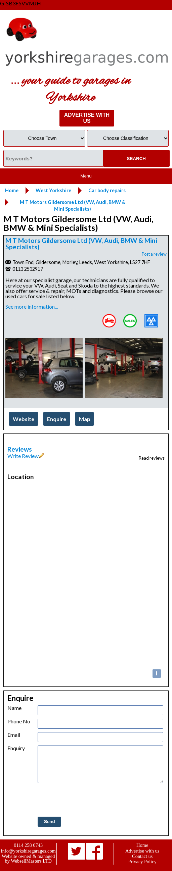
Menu (85, 175)
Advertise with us (142, 851)
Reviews (19, 449)
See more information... (31, 306)
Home (142, 845)
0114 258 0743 (28, 845)
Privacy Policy (142, 861)
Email (13, 734)
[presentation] (89, 800)
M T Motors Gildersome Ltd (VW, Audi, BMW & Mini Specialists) (81, 244)
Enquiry (16, 748)
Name (14, 708)
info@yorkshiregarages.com (28, 851)
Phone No (18, 721)
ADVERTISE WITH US (87, 118)
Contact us (142, 856)
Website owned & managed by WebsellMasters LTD (28, 859)
